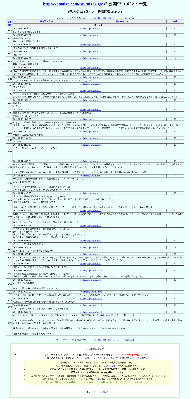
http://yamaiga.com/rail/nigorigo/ (73, 3)
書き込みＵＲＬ (123, 21)
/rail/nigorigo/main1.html (91, 270)
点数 (175, 21)
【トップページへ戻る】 (97, 392)
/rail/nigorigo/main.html (90, 28)
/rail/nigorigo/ (86, 119)
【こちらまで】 (110, 366)
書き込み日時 (46, 21)
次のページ (129, 18)
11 (118, 18)
